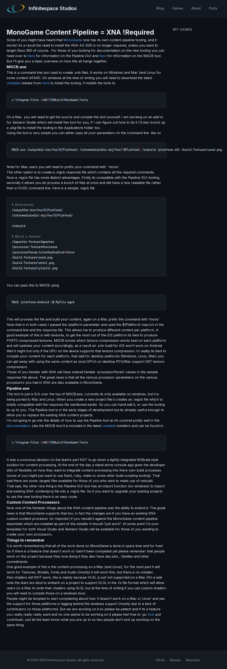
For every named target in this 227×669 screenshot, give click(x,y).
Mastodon (193, 660)
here (31, 56)
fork (150, 615)
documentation (18, 426)
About (196, 8)
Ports (213, 8)
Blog (160, 8)
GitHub (160, 660)
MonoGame (72, 40)
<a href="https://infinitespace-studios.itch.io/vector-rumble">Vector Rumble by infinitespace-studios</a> (194, 87)
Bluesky (175, 660)
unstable (13, 83)
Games (177, 8)
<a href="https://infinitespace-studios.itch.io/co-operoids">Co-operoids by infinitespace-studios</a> (194, 53)
